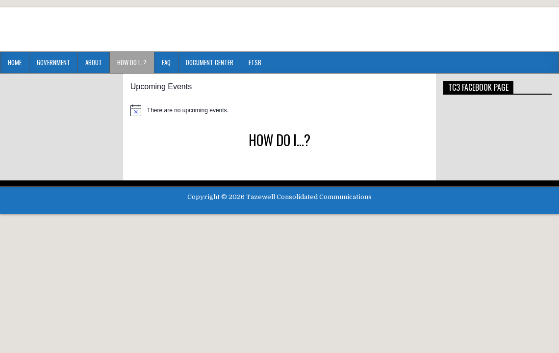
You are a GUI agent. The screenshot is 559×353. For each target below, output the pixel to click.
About (93, 62)
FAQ (166, 62)
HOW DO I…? (132, 62)
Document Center (209, 62)
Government (53, 62)
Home (15, 62)
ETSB (255, 62)
